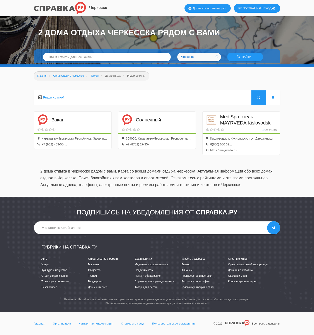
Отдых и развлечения (54, 277)
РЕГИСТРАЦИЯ (249, 8)
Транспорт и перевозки (55, 283)
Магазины (94, 265)
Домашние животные (241, 271)
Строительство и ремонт (103, 260)
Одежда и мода (237, 277)
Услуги (45, 265)
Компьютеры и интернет (243, 283)
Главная (39, 324)
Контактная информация (96, 324)
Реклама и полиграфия (195, 283)
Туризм (92, 277)
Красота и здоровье (193, 260)
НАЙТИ (245, 58)
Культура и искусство (54, 271)
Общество (94, 271)
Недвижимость (144, 271)
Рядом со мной (54, 98)
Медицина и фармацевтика (151, 265)
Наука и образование (147, 277)
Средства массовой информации (248, 265)
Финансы (186, 271)
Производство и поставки (196, 277)
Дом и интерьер (97, 288)
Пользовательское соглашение (174, 324)
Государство (95, 283)
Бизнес (185, 265)
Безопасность (49, 288)
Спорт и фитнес (237, 260)
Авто (44, 260)
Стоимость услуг (133, 324)
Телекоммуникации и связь (197, 288)
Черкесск (98, 7)
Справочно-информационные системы (158, 283)
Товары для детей (146, 288)
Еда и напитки (143, 260)
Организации (62, 324)
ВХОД (269, 8)
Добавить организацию (206, 8)
